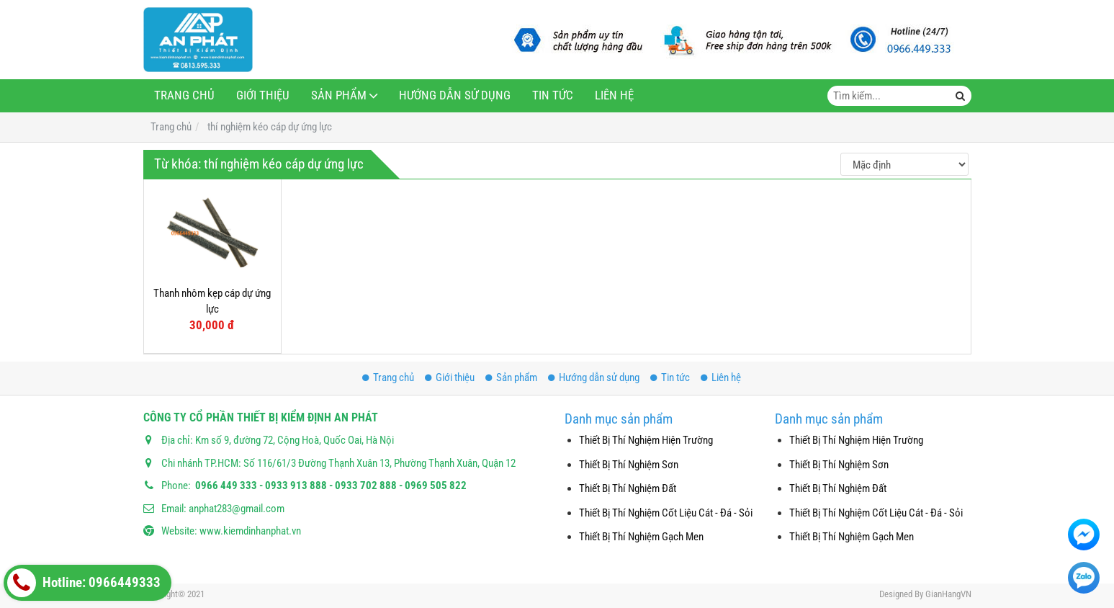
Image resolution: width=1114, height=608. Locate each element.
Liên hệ (614, 95)
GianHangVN (948, 594)
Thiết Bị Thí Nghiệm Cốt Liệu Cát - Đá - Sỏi (666, 512)
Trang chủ (184, 95)
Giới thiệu (262, 95)
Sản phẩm (339, 95)
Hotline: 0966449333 (84, 582)
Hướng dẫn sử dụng (455, 95)
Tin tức (552, 95)
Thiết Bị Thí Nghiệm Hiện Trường (646, 440)
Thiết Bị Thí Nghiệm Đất (627, 488)
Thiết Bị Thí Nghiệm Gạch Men (641, 536)
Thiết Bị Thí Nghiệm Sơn (628, 464)
